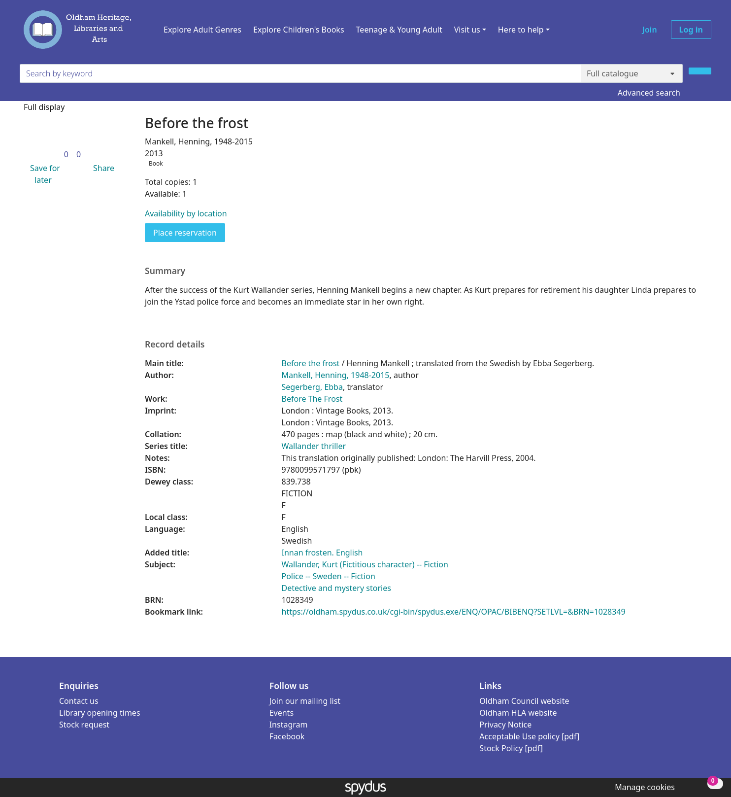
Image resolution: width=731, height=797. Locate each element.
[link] (66, 154)
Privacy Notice (505, 724)
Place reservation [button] (189, 232)
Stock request (84, 724)
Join (649, 29)
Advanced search (649, 92)
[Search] (700, 71)
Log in (691, 29)
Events (281, 712)
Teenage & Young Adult (399, 29)
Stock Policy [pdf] (511, 748)
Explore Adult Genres (202, 29)
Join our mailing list (304, 700)
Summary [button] (165, 271)
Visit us (467, 29)
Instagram (288, 724)
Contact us (79, 700)
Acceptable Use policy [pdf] (529, 736)
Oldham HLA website (518, 712)
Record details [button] (175, 344)
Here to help (521, 29)
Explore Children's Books (298, 29)
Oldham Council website (524, 700)
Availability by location (186, 213)
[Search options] (632, 73)
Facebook (287, 736)
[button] (43, 174)
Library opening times (99, 712)
